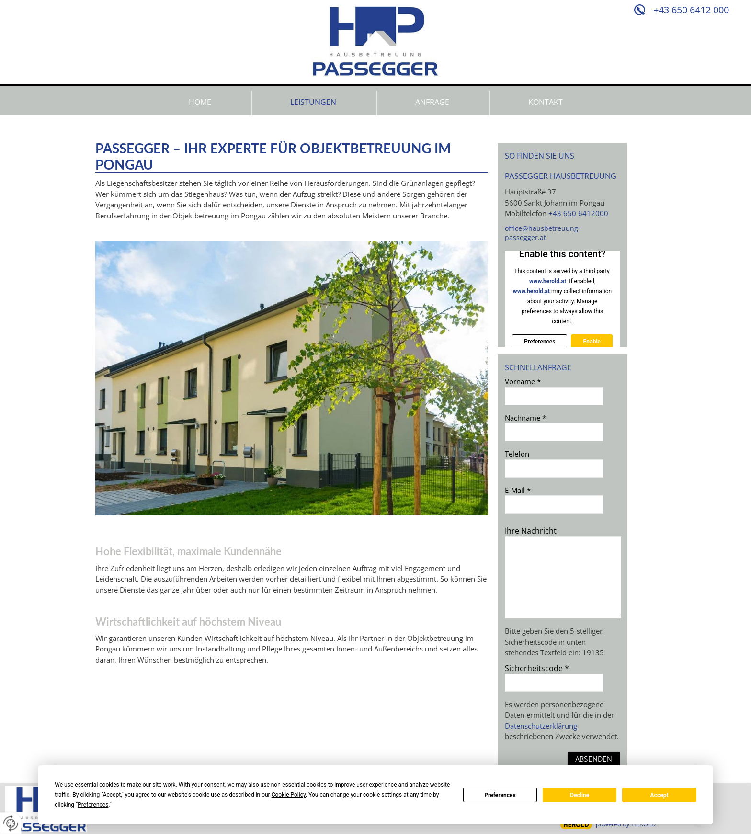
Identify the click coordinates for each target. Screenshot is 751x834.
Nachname (525, 418)
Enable (591, 341)
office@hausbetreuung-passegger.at (542, 233)
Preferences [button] (93, 804)
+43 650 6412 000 (691, 9)
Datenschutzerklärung (541, 726)
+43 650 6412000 (578, 213)
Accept (659, 795)
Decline (579, 795)
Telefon (517, 453)
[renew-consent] (11, 823)
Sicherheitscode (537, 668)
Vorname (523, 381)
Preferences (500, 795)
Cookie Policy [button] (289, 794)
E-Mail (518, 490)
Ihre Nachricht (531, 531)
